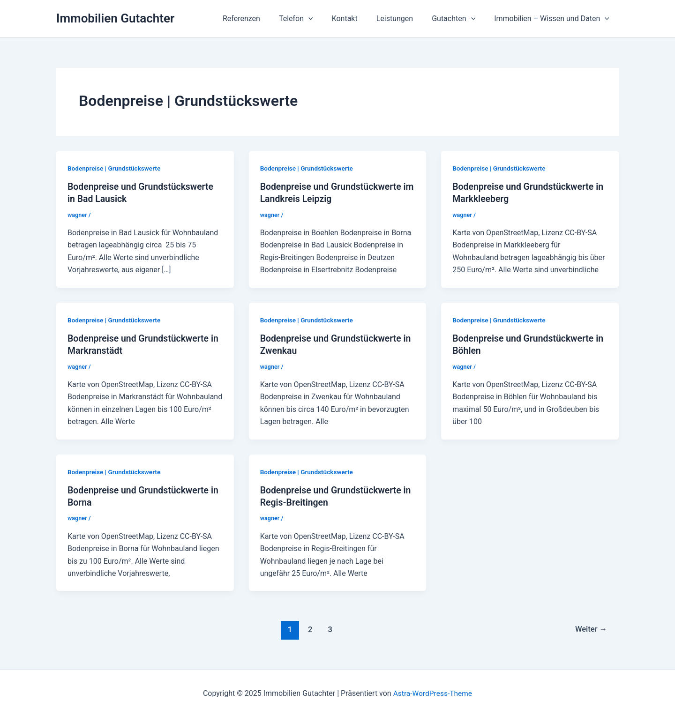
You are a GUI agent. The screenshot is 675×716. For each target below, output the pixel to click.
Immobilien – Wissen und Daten (553, 18)
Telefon (313, 18)
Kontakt (358, 18)
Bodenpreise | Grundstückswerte (115, 168)
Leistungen (404, 18)
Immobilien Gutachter (115, 18)
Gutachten (459, 18)
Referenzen (262, 18)
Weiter (590, 628)
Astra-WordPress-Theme (432, 692)
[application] (325, 18)
